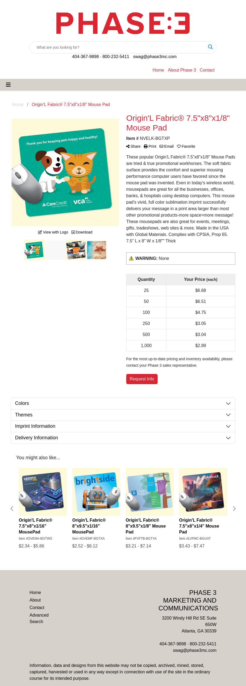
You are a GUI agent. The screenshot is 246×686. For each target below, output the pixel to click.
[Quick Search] (117, 47)
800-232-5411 (115, 56)
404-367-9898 (85, 56)
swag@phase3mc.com (154, 56)
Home (158, 70)
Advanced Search (39, 618)
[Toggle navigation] (8, 85)
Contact (207, 70)
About (35, 600)
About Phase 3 (182, 70)
